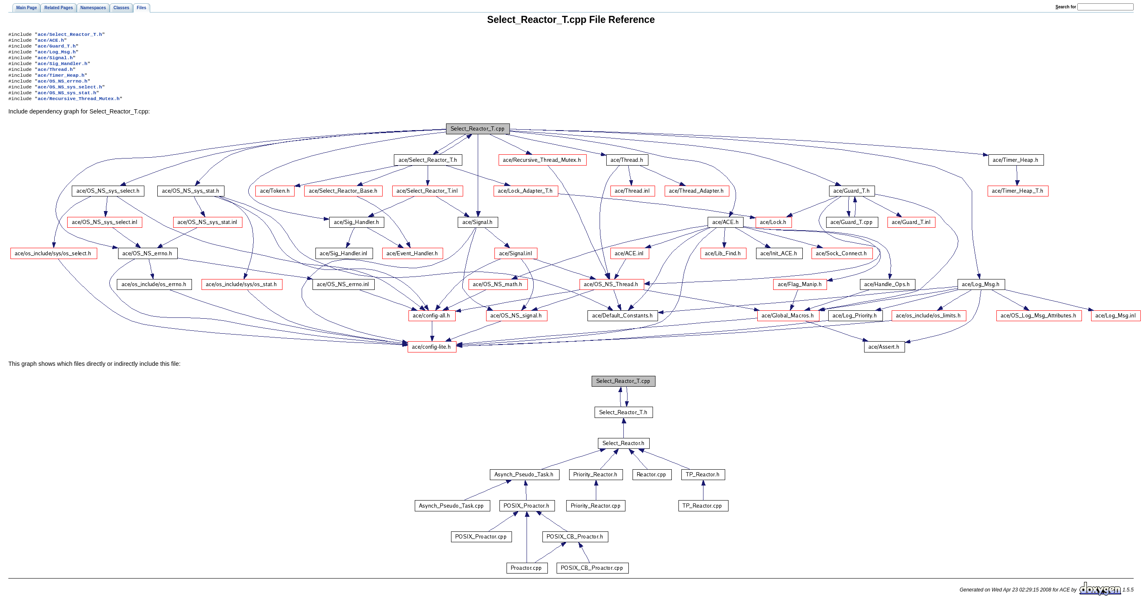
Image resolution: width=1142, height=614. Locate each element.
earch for (1065, 7)
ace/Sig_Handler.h (62, 68)
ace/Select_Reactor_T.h (70, 35)
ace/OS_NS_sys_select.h (70, 95)
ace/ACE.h (51, 41)
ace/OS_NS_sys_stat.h (67, 101)
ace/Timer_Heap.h (61, 81)
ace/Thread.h (55, 75)
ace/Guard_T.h (57, 48)
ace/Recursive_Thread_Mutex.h (78, 108)
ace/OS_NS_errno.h (62, 88)
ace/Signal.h (55, 61)
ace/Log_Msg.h (57, 55)
